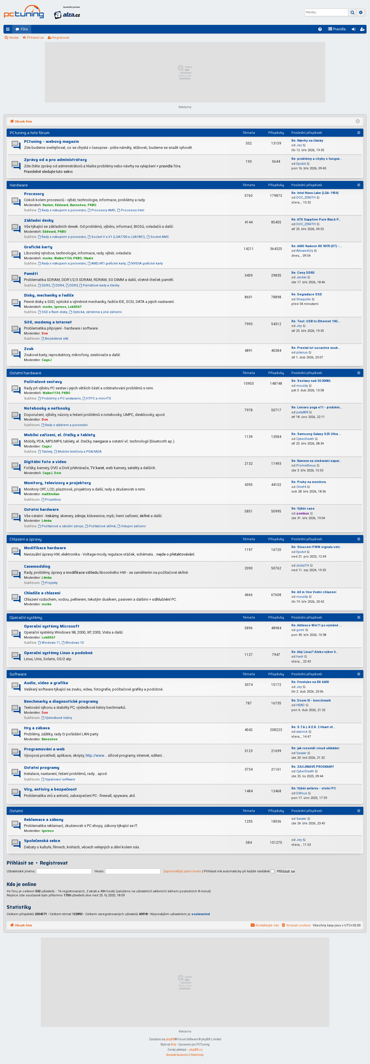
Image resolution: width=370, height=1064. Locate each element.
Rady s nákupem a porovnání (62, 210)
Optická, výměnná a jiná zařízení (95, 312)
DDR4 (58, 285)
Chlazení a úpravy (26, 539)
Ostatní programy (41, 767)
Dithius (301, 793)
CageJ (46, 360)
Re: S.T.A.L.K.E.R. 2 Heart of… (313, 727)
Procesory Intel (130, 210)
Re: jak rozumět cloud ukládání (315, 748)
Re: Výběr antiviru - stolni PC (313, 788)
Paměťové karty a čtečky (99, 285)
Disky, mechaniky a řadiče (49, 295)
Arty (173, 1044)
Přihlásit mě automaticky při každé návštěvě (239, 871)
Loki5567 (74, 307)
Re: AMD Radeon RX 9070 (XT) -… (316, 246)
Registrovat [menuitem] (363, 30)
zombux (302, 513)
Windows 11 (49, 643)
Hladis (88, 258)
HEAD (300, 705)
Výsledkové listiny (56, 718)
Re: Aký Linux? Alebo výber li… (314, 652)
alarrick (302, 732)
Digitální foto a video (45, 461)
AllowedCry (304, 251)
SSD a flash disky (52, 312)
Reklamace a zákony (43, 819)
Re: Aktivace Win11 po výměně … (316, 625)
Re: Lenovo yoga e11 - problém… (316, 407)
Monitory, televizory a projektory (57, 483)
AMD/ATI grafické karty (107, 263)
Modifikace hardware (45, 548)
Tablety (45, 452)
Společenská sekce (42, 840)
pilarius (302, 352)
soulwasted (200, 914)
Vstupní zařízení (131, 526)
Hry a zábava (37, 728)
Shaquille (303, 299)
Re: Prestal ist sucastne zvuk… (315, 348)
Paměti (31, 273)
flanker (47, 205)
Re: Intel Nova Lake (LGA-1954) (314, 193)
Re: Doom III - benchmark (311, 700)
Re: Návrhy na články (307, 141)
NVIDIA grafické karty (145, 263)
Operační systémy (26, 617)
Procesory (34, 193)
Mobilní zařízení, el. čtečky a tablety (59, 435)
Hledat (13, 38)
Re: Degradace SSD (306, 294)
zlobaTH (302, 565)
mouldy (302, 386)
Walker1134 (62, 258)
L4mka (46, 521)
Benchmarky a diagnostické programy (61, 701)
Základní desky (38, 220)
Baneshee (78, 205)
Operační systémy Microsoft (51, 626)
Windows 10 (73, 643)
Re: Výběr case (302, 508)
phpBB (170, 1039)
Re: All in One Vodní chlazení (313, 592)
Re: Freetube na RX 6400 (310, 682)
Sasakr (301, 753)
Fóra (24, 29)
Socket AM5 (158, 237)
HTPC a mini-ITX (96, 398)
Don (45, 333)
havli (299, 656)
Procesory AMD (101, 210)
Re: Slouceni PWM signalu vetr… (316, 547)
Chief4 (301, 487)
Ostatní (16, 811)
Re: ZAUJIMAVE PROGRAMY (312, 767)
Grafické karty (38, 247)
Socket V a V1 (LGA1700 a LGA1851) (116, 237)
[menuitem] (320, 29)
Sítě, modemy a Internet (48, 322)
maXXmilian (51, 494)
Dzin (57, 473)
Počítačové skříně (100, 526)
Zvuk (29, 348)
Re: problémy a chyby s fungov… (316, 159)
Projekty (49, 583)
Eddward (61, 205)
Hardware (19, 185)
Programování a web (44, 749)
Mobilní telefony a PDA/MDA (77, 452)
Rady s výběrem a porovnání (64, 425)
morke (47, 258)
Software (18, 674)
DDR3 (72, 285)
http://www (95, 755)
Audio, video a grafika (46, 683)
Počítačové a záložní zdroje (60, 526)
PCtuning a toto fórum (29, 132)
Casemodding (37, 566)
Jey (299, 145)
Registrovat (60, 38)
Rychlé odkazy (9, 30)
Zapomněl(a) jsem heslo (182, 871)
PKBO (92, 205)
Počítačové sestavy (43, 381)
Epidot (301, 164)
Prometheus (306, 465)
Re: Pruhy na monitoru (308, 482)
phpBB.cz (196, 1049)
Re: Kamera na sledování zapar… (316, 461)
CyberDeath (305, 439)
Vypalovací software (58, 779)
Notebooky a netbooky (47, 408)
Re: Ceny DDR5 (302, 273)
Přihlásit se (35, 38)
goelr (300, 630)
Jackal (301, 277)
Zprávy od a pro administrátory (55, 159)
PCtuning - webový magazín (51, 141)
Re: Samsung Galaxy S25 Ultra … (316, 434)
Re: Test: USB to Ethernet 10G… (315, 321)
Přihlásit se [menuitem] (355, 30)
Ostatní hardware (25, 373)
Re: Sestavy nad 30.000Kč (311, 381)
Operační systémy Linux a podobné (58, 652)
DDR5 (44, 285)
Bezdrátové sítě (54, 339)
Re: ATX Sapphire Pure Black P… (316, 219)
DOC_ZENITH (306, 197)
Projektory (51, 500)
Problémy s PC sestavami (59, 398)
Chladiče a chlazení (42, 593)
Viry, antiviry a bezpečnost (50, 789)
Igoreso (60, 307)
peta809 (302, 412)
